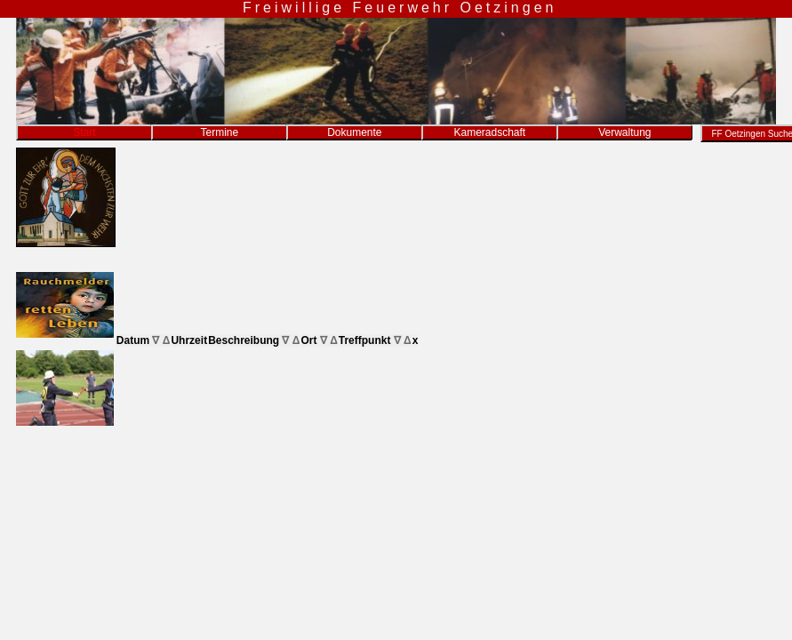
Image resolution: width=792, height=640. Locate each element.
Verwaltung (624, 132)
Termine (219, 132)
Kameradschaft (489, 132)
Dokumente (354, 132)
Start (84, 132)
